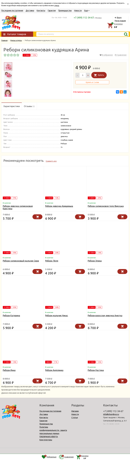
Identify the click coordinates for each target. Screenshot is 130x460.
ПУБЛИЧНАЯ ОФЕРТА (48, 437)
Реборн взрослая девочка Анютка (105, 315)
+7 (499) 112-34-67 (84, 17)
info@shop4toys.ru (111, 414)
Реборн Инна (9, 370)
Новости (78, 10)
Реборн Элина (95, 261)
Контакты (41, 10)
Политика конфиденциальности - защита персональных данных (53, 430)
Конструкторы (45, 440)
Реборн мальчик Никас (56, 315)
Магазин (75, 411)
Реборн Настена (96, 370)
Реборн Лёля (51, 261)
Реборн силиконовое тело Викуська (106, 206)
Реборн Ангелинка (54, 370)
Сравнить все (51, 161)
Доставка (30, 10)
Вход (119, 17)
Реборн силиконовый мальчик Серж (21, 261)
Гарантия (52, 10)
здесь (56, 5)
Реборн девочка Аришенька (59, 206)
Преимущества (65, 10)
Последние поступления (12, 10)
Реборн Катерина (11, 315)
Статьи (74, 417)
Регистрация (120, 21)
